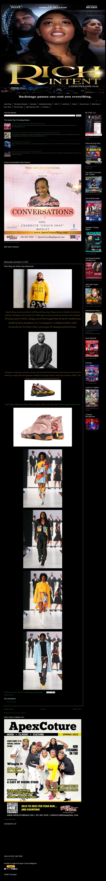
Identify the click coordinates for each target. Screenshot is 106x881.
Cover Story (7, 107)
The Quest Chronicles (20, 104)
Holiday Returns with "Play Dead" (21, 142)
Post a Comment (11, 701)
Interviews (33, 104)
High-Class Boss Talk (32, 107)
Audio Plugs (7, 104)
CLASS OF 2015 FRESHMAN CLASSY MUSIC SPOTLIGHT (28, 123)
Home (43, 709)
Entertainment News (45, 104)
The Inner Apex (18, 107)
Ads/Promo (65, 104)
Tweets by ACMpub (9, 859)
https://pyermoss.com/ (69, 404)
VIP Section (45, 107)
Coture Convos (84, 104)
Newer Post (8, 709)
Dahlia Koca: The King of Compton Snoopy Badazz (27, 151)
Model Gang (95, 104)
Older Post (77, 709)
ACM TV (56, 104)
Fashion (74, 104)
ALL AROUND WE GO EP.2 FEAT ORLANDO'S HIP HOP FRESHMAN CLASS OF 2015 (36, 132)
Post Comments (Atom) (19, 712)
